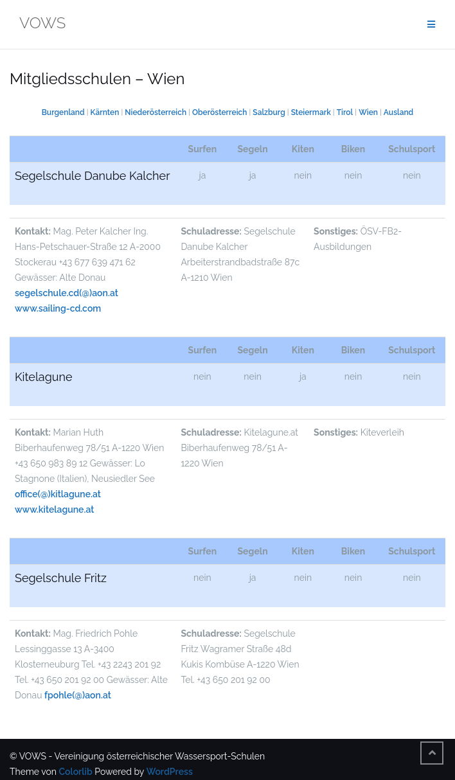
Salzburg (269, 112)
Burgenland (63, 112)
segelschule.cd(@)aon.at (66, 293)
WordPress (170, 772)
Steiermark (311, 112)
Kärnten (105, 112)
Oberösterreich (219, 112)
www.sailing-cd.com (58, 308)
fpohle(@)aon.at (77, 695)
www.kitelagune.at (54, 509)
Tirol (345, 112)
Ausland (398, 112)
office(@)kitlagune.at (58, 494)
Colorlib (75, 772)
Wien (368, 112)
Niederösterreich (155, 112)
